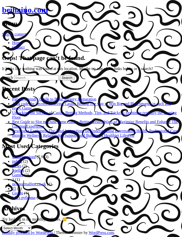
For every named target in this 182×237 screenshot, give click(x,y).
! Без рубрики (24, 197)
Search (7, 77)
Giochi (17, 193)
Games (17, 175)
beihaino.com (25, 9)
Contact (18, 47)
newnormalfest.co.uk (29, 184)
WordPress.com (101, 232)
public (17, 161)
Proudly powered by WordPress (27, 232)
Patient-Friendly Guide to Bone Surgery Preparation (54, 99)
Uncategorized (24, 157)
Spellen (18, 170)
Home (17, 43)
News (16, 166)
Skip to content (14, 34)
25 (14, 188)
